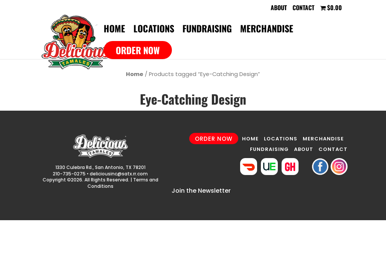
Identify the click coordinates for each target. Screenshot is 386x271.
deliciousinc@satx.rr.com (119, 174)
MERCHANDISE (323, 138)
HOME (250, 138)
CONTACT (333, 149)
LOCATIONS (280, 138)
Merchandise (266, 30)
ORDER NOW (214, 138)
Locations (153, 30)
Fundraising (207, 30)
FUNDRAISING (269, 149)
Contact (303, 8)
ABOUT (303, 149)
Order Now (138, 50)
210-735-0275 (69, 174)
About (279, 8)
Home (114, 30)
